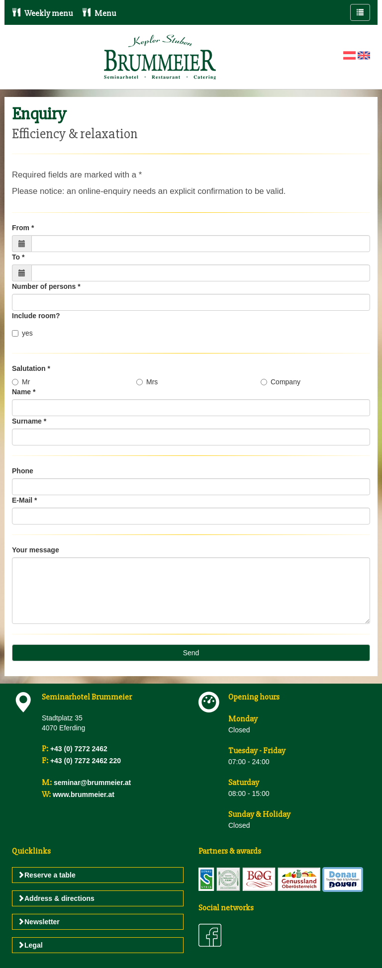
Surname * (29, 421)
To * (18, 257)
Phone (22, 471)
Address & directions (56, 898)
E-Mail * (24, 500)
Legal (30, 945)
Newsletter (38, 922)
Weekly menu (42, 13)
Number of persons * (46, 286)
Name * (23, 392)
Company (280, 382)
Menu (99, 13)
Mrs (147, 382)
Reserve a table (46, 875)
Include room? (36, 316)
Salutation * (31, 368)
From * (23, 228)
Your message (35, 550)
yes (22, 333)
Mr (21, 382)
